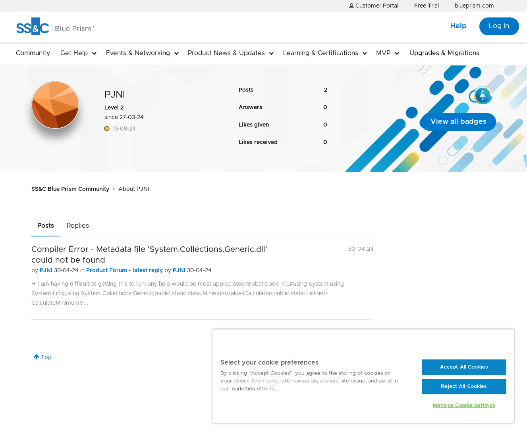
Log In (499, 26)
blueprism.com (474, 6)
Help (458, 26)
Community (33, 53)
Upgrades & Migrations (444, 53)
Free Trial (426, 6)
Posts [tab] (45, 226)
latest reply (148, 270)
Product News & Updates (226, 53)
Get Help (74, 53)
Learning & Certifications (320, 53)
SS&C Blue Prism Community (70, 189)
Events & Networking (138, 53)
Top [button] (46, 357)
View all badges (458, 121)
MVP (383, 53)
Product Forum (107, 270)
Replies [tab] (78, 226)
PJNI (47, 270)
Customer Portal (373, 6)
